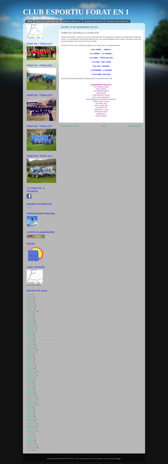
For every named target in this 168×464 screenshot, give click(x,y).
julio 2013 (29, 380)
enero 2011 (30, 443)
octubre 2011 (31, 428)
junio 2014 (30, 356)
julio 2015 (29, 333)
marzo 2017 (30, 304)
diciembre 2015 (31, 328)
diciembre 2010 (31, 445)
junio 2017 (30, 297)
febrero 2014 (30, 366)
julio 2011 (29, 433)
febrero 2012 (30, 419)
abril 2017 (30, 301)
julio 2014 (29, 354)
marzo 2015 (30, 342)
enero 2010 (30, 450)
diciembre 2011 (31, 424)
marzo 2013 (30, 390)
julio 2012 (29, 407)
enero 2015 (30, 347)
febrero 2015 (30, 345)
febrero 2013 (30, 392)
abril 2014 (30, 361)
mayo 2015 (30, 337)
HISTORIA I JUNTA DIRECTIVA (117, 21)
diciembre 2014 (31, 349)
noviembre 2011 (31, 426)
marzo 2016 (30, 321)
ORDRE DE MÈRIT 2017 (72, 21)
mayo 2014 (30, 359)
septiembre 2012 (32, 404)
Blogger (118, 458)
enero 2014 (30, 368)
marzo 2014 (30, 364)
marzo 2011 (30, 438)
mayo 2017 (30, 299)
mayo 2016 (30, 316)
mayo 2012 (30, 412)
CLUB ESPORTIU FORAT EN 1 (76, 12)
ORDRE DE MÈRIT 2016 (93, 21)
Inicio (103, 126)
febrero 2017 (30, 306)
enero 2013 (30, 395)
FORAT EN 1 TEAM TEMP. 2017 (47, 21)
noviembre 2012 (31, 400)
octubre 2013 (31, 373)
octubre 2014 (31, 352)
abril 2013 (30, 388)
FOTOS (29, 207)
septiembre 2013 (32, 376)
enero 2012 (30, 421)
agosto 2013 (30, 378)
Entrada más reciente (70, 126)
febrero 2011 (30, 440)
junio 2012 (30, 409)
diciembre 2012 (31, 397)
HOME (29, 21)
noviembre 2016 (31, 311)
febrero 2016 (30, 323)
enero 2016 (30, 325)
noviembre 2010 (31, 447)
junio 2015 (30, 335)
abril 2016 (30, 318)
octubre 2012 (31, 402)
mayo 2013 (30, 385)
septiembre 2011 (32, 431)
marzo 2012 (30, 416)
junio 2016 (30, 313)
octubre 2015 (31, 330)
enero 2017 (30, 309)
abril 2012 (30, 414)
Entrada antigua (134, 126)
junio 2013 (30, 383)
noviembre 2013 (31, 371)
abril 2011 (30, 435)
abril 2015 (30, 340)
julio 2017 (29, 294)
